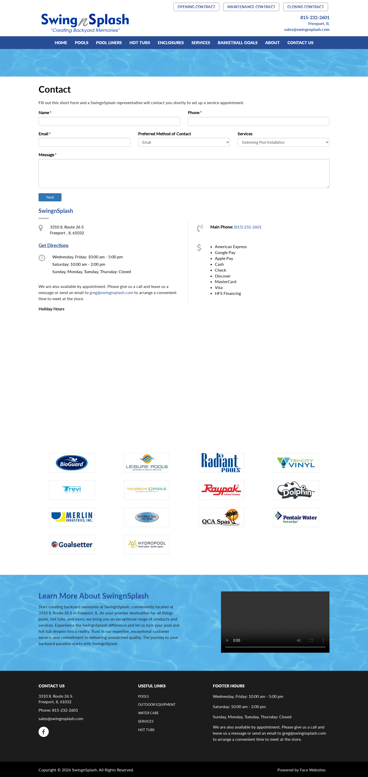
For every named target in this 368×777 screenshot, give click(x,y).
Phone (195, 113)
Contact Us (300, 42)
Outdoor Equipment (157, 704)
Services (245, 133)
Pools (143, 696)
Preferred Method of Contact (164, 133)
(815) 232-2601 (248, 226)
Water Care (148, 713)
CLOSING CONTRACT (305, 7)
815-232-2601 (314, 17)
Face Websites (313, 769)
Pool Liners (109, 42)
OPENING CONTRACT (196, 7)
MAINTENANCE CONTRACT (251, 7)
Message (48, 155)
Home (61, 42)
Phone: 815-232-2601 (58, 710)
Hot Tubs (146, 730)
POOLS (81, 42)
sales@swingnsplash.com (306, 29)
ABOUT (272, 42)
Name (45, 113)
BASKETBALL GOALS (237, 42)
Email (45, 134)
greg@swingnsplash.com (111, 292)
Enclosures (171, 42)
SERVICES (200, 42)
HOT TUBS (139, 42)
